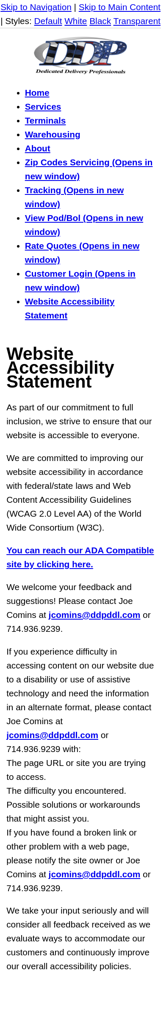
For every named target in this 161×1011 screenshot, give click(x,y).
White (75, 21)
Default (48, 21)
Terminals (45, 120)
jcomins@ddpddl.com (95, 615)
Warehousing (52, 134)
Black (100, 21)
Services (43, 106)
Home (37, 92)
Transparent (136, 21)
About (37, 148)
